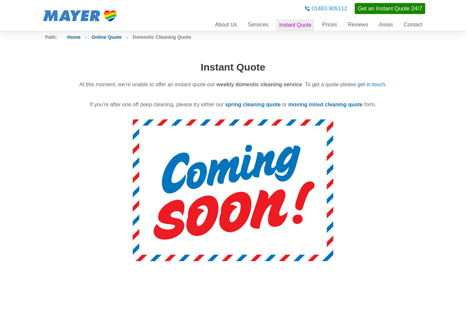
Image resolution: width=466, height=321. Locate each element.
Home (74, 37)
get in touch (371, 84)
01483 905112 (329, 8)
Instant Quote (295, 25)
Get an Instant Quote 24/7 (390, 8)
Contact (413, 24)
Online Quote (107, 37)
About (226, 24)
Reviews (358, 24)
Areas (386, 24)
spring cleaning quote (252, 104)
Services (258, 24)
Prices (329, 24)
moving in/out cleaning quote (325, 104)
